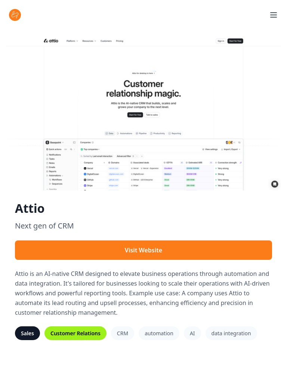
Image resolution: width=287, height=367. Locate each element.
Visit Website (143, 250)
